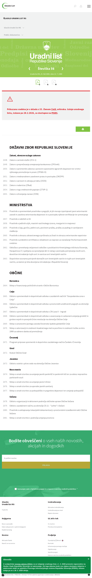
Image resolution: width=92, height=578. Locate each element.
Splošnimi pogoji (38, 489)
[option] (46, 68)
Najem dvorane (53, 513)
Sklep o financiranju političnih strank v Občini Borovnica (34, 285)
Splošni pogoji (53, 552)
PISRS (54, 112)
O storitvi (51, 524)
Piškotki (17, 575)
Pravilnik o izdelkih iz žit (20, 219)
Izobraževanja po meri (55, 510)
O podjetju (51, 540)
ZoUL (54, 109)
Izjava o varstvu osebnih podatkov (59, 555)
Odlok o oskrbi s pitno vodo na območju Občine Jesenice (34, 363)
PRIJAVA (46, 465)
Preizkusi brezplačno (55, 527)
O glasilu (5, 510)
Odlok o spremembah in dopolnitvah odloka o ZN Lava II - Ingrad (38, 311)
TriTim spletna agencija (35, 575)
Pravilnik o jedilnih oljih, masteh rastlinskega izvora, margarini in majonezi (42, 223)
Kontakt (51, 543)
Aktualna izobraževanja (56, 507)
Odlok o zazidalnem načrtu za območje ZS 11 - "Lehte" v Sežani (37, 405)
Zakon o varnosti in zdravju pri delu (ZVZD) (28, 181)
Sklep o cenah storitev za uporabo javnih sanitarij (31, 386)
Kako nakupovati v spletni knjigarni (14, 527)
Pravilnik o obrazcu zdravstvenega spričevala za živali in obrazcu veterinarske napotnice (48, 235)
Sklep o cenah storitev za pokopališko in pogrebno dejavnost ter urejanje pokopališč (47, 390)
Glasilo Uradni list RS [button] (14, 28)
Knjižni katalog (7, 530)
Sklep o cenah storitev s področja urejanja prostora (32, 417)
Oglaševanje (52, 549)
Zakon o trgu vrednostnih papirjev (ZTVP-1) (29, 189)
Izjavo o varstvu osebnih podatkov (62, 489)
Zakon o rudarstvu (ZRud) (21, 185)
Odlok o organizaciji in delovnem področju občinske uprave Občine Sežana (42, 401)
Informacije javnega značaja (57, 546)
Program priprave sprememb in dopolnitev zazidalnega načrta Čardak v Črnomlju (45, 342)
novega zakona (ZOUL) (24, 564)
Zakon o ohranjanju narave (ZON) (24, 194)
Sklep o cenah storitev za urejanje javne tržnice (30, 382)
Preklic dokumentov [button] (13, 35)
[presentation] (46, 480)
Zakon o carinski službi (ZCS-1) (23, 160)
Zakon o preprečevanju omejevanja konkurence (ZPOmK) (34, 164)
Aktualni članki (7, 540)
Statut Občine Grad (18, 352)
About (60, 540)
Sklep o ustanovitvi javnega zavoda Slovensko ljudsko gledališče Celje (40, 323)
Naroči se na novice (8, 543)
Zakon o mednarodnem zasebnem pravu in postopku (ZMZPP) (37, 176)
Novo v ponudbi (7, 524)
